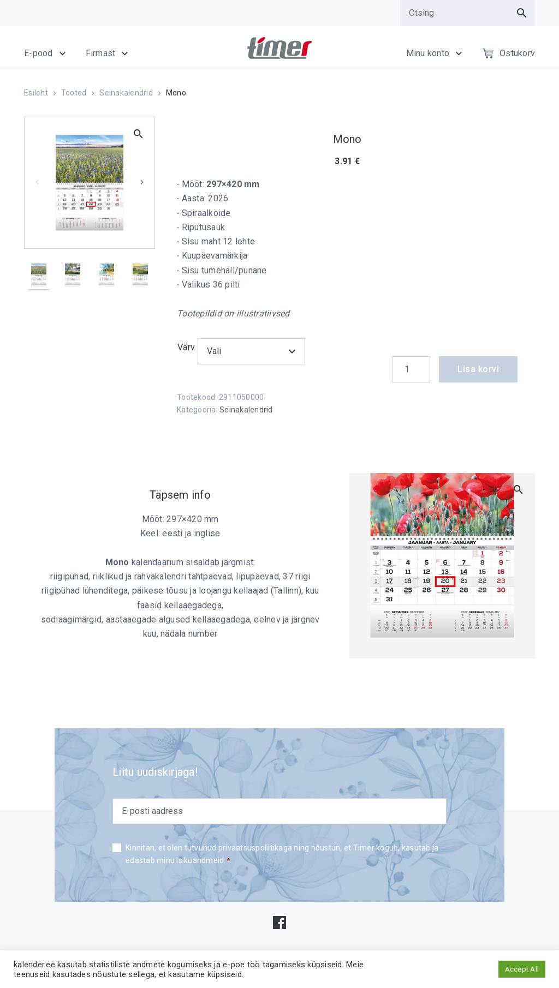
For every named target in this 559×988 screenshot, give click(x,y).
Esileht (36, 92)
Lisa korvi (478, 369)
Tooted (74, 92)
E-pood (38, 53)
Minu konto (428, 53)
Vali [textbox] (214, 351)
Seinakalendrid (126, 92)
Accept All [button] (522, 969)
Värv (186, 347)
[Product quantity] (411, 369)
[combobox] (252, 351)
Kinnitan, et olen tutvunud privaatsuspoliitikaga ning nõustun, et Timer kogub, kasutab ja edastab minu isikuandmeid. (282, 854)
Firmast (101, 53)
